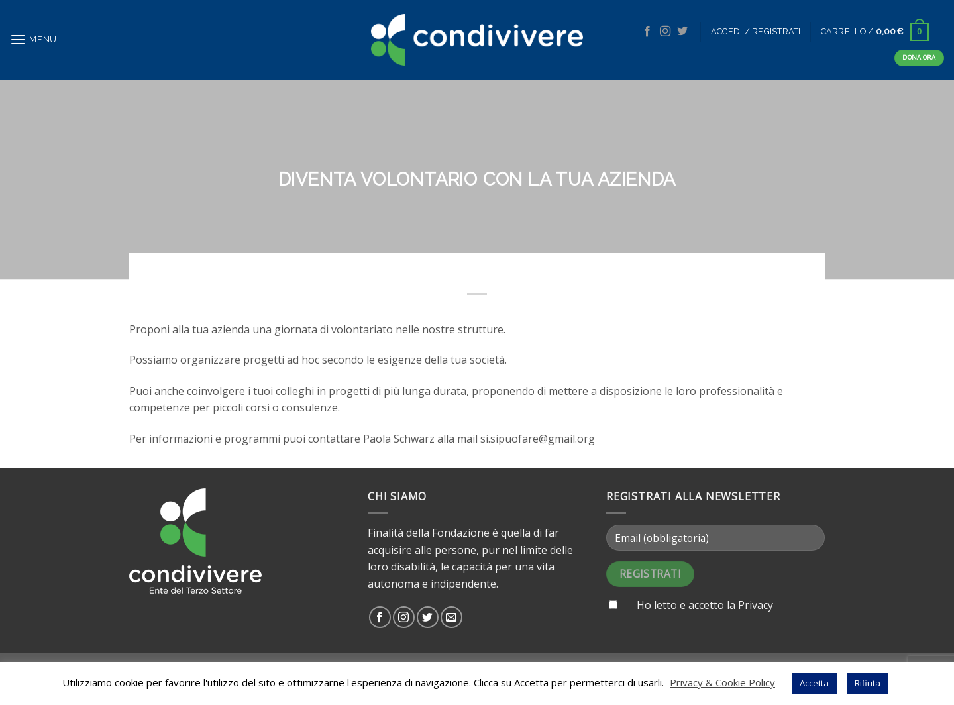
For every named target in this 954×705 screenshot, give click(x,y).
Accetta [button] (814, 683)
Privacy (755, 605)
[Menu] (33, 39)
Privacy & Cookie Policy (722, 682)
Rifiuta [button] (867, 683)
